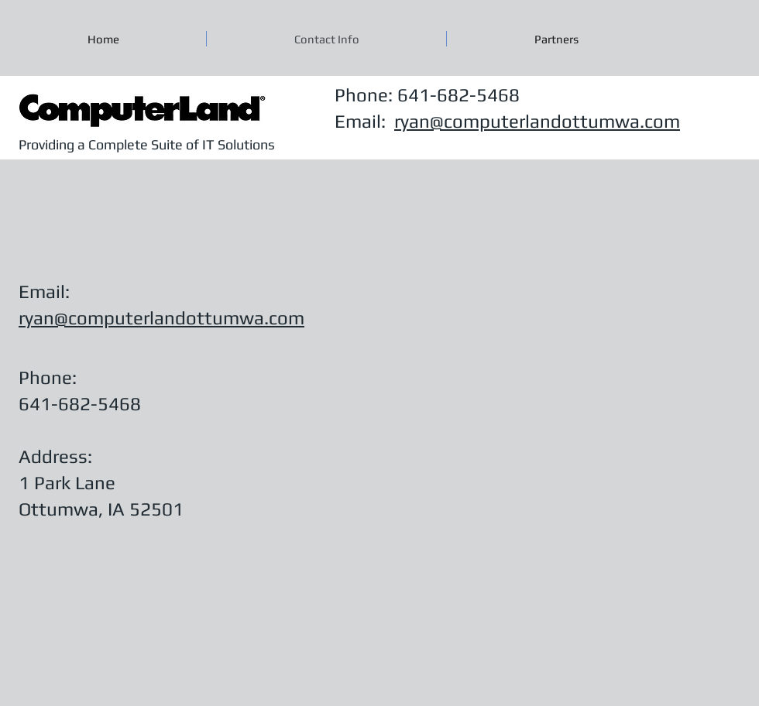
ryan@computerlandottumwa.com (537, 121)
